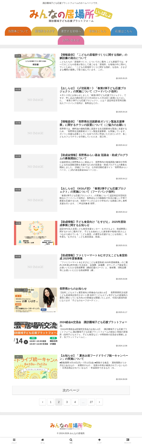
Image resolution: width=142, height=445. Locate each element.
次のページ (71, 390)
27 (91, 401)
